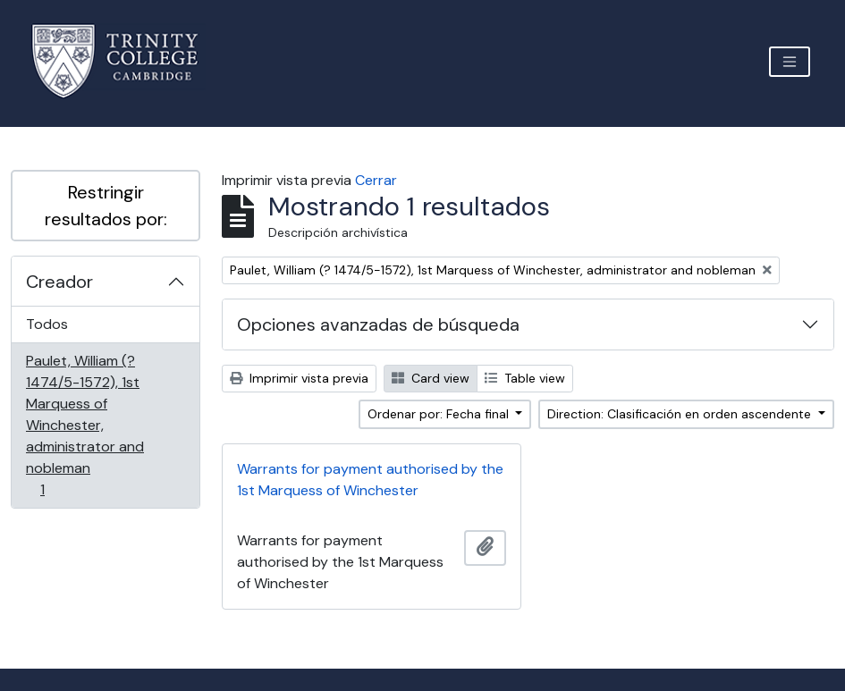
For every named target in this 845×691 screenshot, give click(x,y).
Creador (59, 281)
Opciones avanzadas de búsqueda (378, 324)
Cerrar (376, 180)
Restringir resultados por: (106, 206)
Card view (430, 378)
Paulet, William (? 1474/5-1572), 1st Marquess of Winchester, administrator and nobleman (84, 425)
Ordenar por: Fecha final (440, 414)
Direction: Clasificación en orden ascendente (681, 414)
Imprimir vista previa (299, 378)
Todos (47, 324)
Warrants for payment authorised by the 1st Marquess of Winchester (370, 479)
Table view (525, 378)
